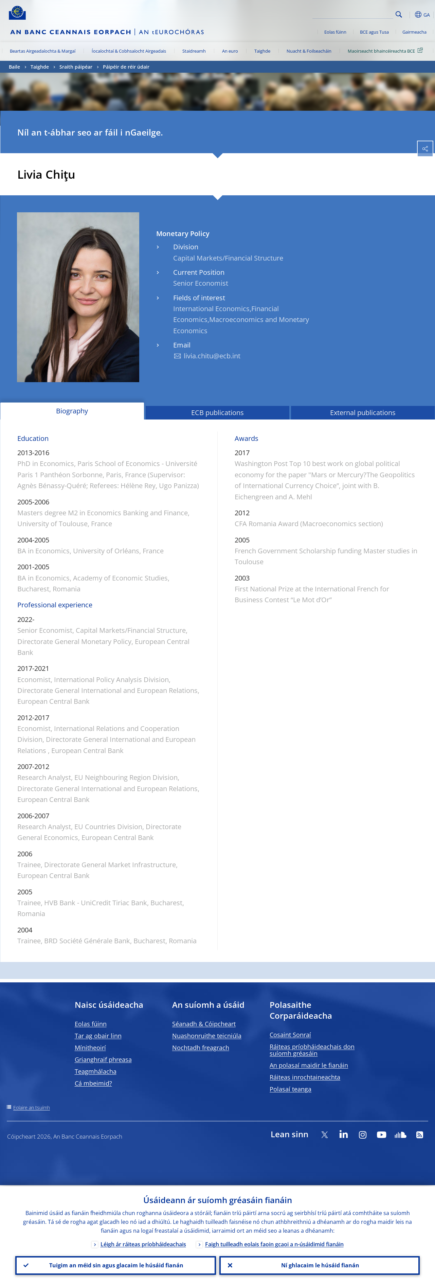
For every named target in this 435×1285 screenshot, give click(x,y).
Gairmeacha (414, 32)
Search (398, 14)
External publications (363, 412)
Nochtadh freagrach (200, 1047)
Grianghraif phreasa (103, 1059)
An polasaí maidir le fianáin (309, 1065)
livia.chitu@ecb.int (212, 355)
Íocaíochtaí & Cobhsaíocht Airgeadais (129, 51)
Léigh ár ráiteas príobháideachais (143, 1243)
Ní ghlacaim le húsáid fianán (319, 1265)
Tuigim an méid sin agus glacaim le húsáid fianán (116, 1265)
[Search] (359, 13)
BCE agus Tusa (374, 32)
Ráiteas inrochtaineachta (305, 1077)
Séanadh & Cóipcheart (204, 1024)
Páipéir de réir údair (126, 67)
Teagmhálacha (95, 1071)
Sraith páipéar (75, 67)
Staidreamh (194, 51)
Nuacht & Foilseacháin (309, 51)
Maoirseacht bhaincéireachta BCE (386, 50)
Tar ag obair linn (98, 1036)
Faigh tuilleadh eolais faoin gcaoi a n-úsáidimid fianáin (274, 1243)
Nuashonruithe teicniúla (206, 1036)
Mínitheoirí (90, 1047)
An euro (230, 51)
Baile (14, 67)
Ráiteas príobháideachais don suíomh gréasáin (312, 1049)
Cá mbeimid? (93, 1083)
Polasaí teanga (290, 1089)
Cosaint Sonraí (290, 1035)
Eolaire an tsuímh (31, 1107)
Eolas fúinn (335, 32)
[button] (409, 14)
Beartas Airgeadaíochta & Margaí (42, 51)
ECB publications (217, 412)
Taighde (262, 51)
